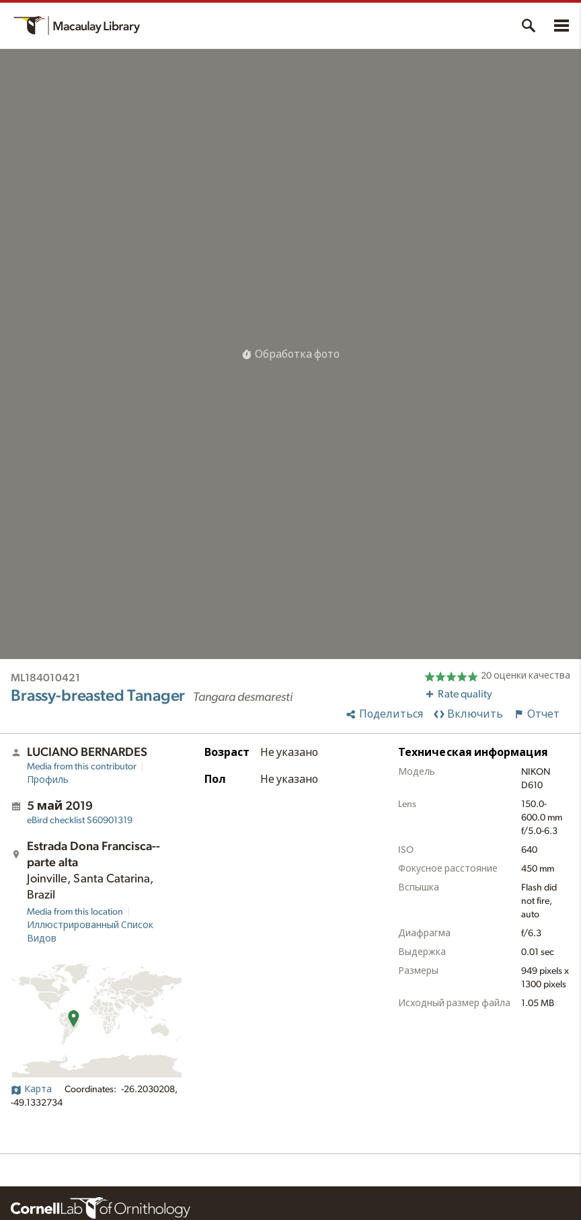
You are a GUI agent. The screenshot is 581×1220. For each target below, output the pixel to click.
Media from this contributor (82, 766)
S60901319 (79, 820)
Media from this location (75, 912)
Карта (31, 1089)
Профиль (48, 780)
